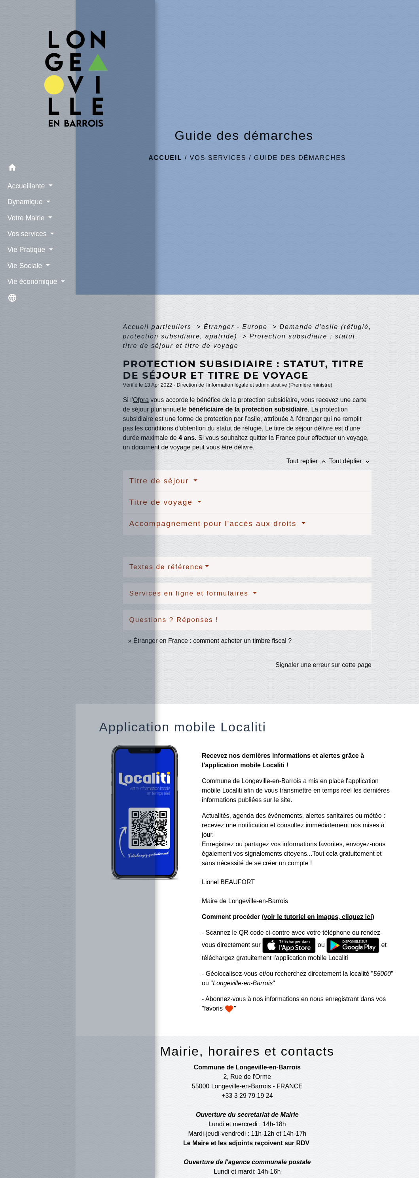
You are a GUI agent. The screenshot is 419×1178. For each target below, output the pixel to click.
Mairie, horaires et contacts (247, 1051)
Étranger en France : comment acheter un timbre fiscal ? (212, 640)
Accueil (165, 157)
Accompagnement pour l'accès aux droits (214, 523)
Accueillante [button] (26, 171)
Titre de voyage (162, 502)
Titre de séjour (160, 481)
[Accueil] (38, 73)
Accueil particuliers (158, 326)
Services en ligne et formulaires (190, 593)
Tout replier (307, 461)
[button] (38, 154)
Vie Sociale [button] (24, 251)
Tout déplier (350, 461)
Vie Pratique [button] (26, 235)
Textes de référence (166, 567)
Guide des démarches (300, 157)
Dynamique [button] (24, 187)
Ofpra (141, 399)
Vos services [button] (26, 219)
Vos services (218, 157)
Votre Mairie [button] (25, 203)
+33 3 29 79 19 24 (247, 1095)
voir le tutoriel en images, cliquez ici (318, 916)
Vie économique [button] (32, 267)
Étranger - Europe (237, 326)
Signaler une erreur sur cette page (323, 664)
